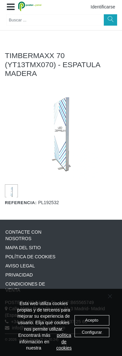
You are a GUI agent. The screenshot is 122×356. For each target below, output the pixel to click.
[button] (11, 7)
